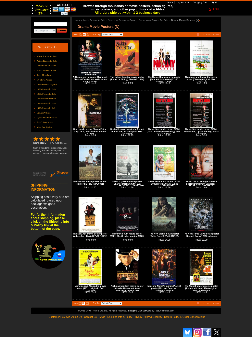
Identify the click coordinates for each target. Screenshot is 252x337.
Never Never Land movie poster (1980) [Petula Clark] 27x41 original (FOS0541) (164, 183)
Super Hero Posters (45, 75)
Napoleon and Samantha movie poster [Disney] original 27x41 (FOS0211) (201, 79)
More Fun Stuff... (44, 127)
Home (170, 2)
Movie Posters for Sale (47, 56)
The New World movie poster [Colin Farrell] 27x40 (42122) (164, 235)
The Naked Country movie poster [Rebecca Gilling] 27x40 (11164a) (127, 78)
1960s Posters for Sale (46, 94)
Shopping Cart (200, 2)
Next (208, 34)
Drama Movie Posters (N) (185, 20)
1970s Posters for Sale (46, 98)
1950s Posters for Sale (46, 89)
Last (216, 34)
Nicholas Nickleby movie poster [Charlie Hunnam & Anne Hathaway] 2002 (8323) (127, 288)
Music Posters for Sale (46, 70)
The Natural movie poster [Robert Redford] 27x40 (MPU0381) (90, 182)
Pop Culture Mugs (45, 122)
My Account (183, 2)
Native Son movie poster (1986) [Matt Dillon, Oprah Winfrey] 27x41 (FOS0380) (201, 131)
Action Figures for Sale (47, 61)
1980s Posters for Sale (46, 103)
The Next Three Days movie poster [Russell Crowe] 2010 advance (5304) (201, 236)
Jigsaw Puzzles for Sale (47, 117)
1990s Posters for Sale (46, 108)
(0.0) (216, 9)
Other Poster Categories (47, 84)
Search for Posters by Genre (121, 20)
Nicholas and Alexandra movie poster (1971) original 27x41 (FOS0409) (90, 288)
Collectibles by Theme (46, 65)
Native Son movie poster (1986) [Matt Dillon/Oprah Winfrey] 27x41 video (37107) (164, 131)
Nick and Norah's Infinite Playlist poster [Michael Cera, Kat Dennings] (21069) (164, 288)
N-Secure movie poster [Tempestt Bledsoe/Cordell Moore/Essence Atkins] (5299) (90, 79)
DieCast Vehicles (44, 113)
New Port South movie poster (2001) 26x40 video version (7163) (127, 235)
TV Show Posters (44, 80)
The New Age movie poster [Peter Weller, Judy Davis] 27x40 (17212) (90, 235)
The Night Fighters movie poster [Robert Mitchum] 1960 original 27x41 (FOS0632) (201, 288)
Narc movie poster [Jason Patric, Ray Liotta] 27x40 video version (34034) (90, 131)
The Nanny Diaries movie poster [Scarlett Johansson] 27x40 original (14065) (164, 79)
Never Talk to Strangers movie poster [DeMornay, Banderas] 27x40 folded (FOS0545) (201, 183)
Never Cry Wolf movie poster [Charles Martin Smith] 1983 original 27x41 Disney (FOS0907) (127, 183)
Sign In (214, 2)
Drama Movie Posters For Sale (153, 20)
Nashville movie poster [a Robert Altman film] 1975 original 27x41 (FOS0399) (127, 131)
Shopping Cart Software (139, 311)
